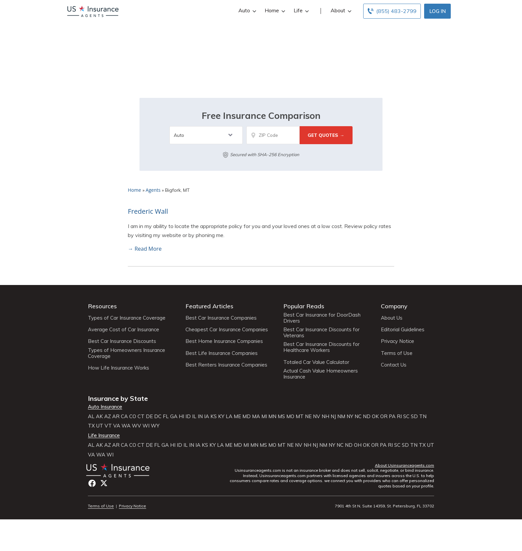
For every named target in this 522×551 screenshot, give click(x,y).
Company (394, 306)
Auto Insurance (105, 407)
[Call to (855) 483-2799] (392, 11)
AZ (107, 416)
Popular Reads (303, 306)
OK (375, 416)
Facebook (92, 483)
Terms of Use (396, 353)
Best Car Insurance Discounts (122, 341)
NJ (333, 416)
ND (367, 416)
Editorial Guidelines (402, 330)
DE (149, 416)
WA (126, 426)
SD (414, 416)
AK (99, 416)
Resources (102, 306)
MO (290, 416)
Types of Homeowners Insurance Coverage (126, 353)
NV (316, 416)
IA (206, 416)
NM (341, 416)
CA (124, 416)
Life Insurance (104, 435)
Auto (246, 10)
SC (406, 416)
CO (132, 416)
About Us (391, 318)
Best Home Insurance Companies (224, 341)
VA (116, 426)
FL (166, 416)
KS (213, 416)
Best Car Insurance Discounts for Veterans (321, 333)
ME (237, 416)
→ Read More (144, 248)
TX (91, 426)
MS (281, 416)
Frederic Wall (148, 211)
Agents (153, 190)
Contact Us (393, 365)
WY (155, 426)
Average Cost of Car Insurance (123, 330)
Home (274, 10)
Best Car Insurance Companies (221, 318)
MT (300, 416)
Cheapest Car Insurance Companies (226, 330)
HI (181, 416)
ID (188, 416)
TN (422, 416)
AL (91, 416)
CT (140, 416)
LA (229, 416)
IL (194, 416)
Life (300, 10)
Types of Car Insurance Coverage (126, 318)
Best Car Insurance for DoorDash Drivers (322, 318)
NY (350, 416)
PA (392, 416)
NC (358, 416)
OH (358, 445)
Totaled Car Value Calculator (316, 362)
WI (145, 426)
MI (264, 416)
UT (99, 426)
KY (221, 416)
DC (157, 416)
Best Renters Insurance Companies (226, 365)
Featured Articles (209, 306)
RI (399, 416)
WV (136, 426)
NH (325, 416)
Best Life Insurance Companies (221, 353)
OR (384, 416)
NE (308, 416)
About (340, 10)
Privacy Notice (397, 341)
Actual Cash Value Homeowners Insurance (320, 374)
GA (173, 416)
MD (246, 416)
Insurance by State (118, 398)
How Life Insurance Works (118, 368)
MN (272, 416)
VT (108, 426)
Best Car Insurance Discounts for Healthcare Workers (321, 347)
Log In (437, 11)
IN (200, 416)
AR (116, 416)
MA (256, 416)
